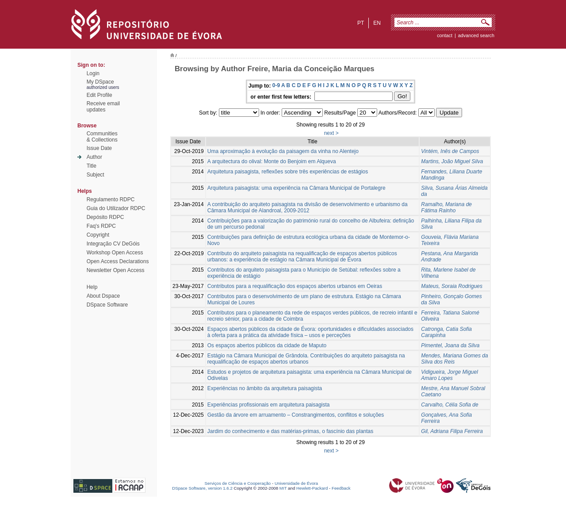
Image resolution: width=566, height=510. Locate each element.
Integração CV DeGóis (113, 244)
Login (93, 73)
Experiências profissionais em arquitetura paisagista (268, 405)
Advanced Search (476, 35)
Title (91, 166)
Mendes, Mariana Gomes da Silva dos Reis (454, 359)
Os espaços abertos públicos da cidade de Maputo (267, 345)
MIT (283, 488)
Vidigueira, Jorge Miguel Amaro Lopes (449, 375)
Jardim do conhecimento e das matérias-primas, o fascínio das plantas (290, 431)
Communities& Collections (102, 136)
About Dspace (103, 296)
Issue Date (99, 148)
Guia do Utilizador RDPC (116, 208)
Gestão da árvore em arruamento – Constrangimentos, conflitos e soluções (295, 415)
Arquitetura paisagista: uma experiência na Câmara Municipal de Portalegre (296, 188)
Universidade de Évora (296, 483)
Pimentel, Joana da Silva (450, 345)
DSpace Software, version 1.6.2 (202, 488)
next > (331, 133)
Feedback (341, 488)
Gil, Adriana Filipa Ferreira (452, 431)
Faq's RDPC (101, 226)
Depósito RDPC (105, 217)
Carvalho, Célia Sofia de (449, 405)
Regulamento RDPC (111, 199)
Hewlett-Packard (312, 488)
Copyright (98, 235)
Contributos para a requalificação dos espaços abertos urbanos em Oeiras (294, 286)
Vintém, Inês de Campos (450, 151)
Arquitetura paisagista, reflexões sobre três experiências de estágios (287, 172)
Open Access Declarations (118, 261)
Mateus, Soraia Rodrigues (451, 286)
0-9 (276, 85)
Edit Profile (99, 95)
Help (92, 287)
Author (94, 157)
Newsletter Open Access (116, 270)
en (377, 23)
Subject (95, 175)
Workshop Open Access (115, 252)
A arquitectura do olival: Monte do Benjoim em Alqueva (271, 161)
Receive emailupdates (103, 106)
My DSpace (100, 82)
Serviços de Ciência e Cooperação (238, 483)
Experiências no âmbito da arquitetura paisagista (264, 388)
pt (360, 23)
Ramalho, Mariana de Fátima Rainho (446, 207)
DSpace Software (107, 305)
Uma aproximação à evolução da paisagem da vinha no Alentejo (283, 151)
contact (444, 35)
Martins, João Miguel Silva (452, 161)
